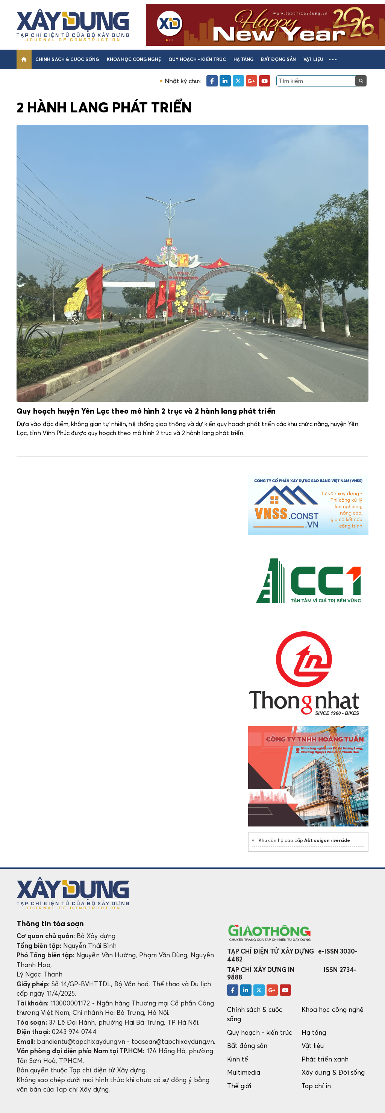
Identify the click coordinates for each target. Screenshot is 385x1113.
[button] (332, 59)
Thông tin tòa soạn (50, 923)
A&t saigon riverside (327, 840)
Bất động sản (278, 59)
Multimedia (243, 1072)
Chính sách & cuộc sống (67, 59)
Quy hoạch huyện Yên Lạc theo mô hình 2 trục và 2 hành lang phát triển (146, 411)
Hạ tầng (243, 59)
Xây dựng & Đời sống (333, 1072)
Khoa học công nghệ (134, 59)
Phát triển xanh (325, 1059)
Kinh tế (237, 1059)
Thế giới (239, 1086)
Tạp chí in (316, 1086)
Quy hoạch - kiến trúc (197, 59)
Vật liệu (313, 59)
